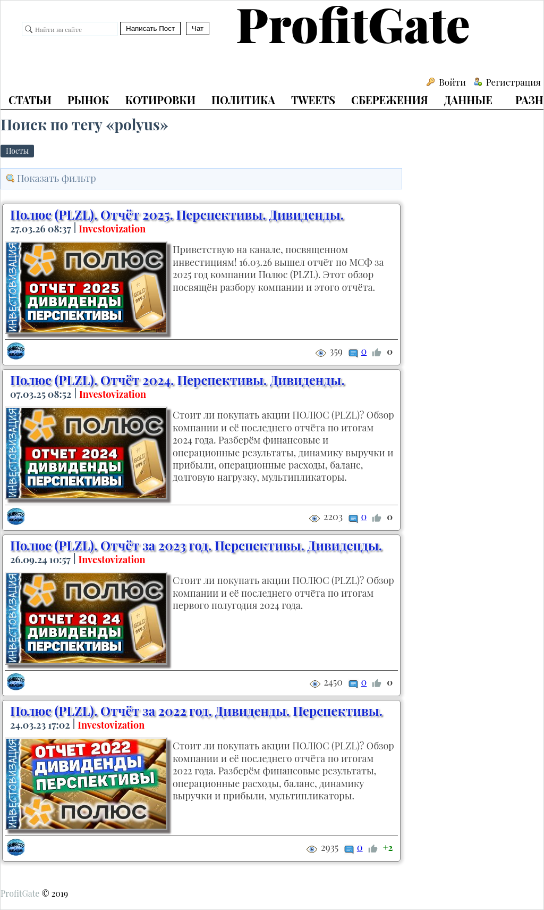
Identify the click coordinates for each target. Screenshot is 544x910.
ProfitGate (20, 893)
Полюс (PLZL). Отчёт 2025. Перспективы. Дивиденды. (177, 214)
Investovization (112, 228)
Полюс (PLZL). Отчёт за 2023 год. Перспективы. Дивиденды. (196, 545)
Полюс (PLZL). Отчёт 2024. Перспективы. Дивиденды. (177, 379)
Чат (197, 28)
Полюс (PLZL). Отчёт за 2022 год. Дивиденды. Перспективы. (196, 710)
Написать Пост (150, 28)
